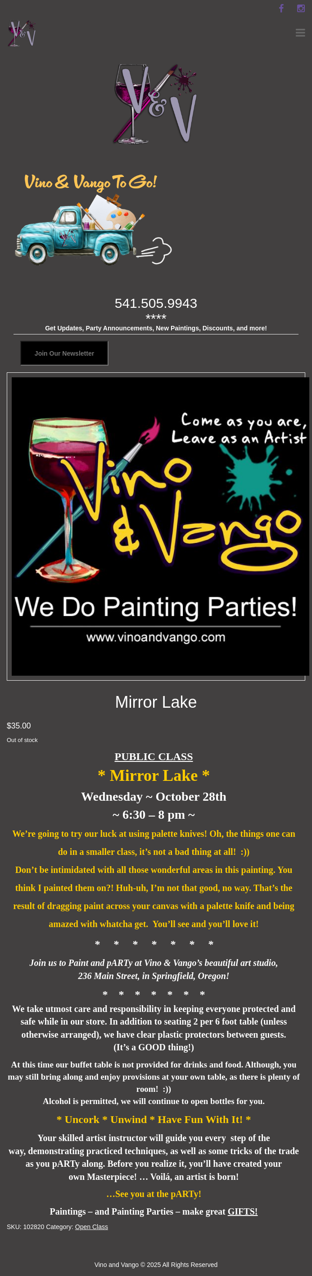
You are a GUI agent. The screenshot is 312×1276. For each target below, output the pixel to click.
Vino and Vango (117, 1264)
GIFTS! (243, 1211)
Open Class (91, 1226)
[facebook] (280, 8)
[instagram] (300, 8)
